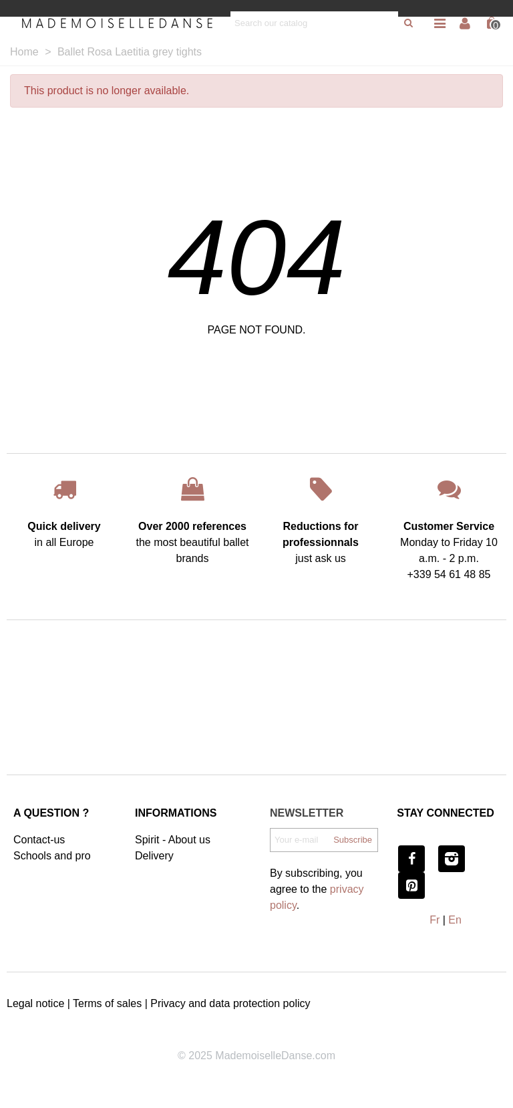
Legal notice (35, 1003)
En (455, 920)
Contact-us (39, 839)
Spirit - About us (172, 839)
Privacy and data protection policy (230, 1003)
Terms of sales (107, 1003)
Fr (435, 920)
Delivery (154, 855)
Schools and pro (52, 855)
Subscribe (352, 840)
